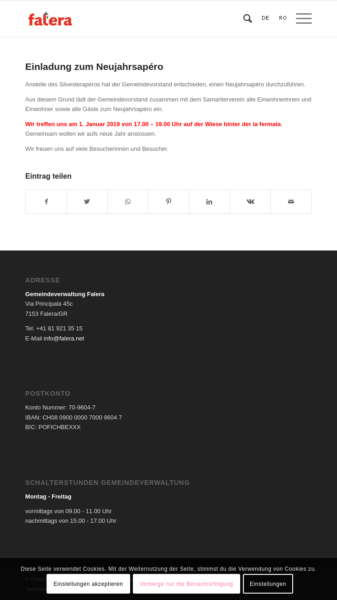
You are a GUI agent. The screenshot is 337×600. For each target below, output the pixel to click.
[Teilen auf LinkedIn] (210, 201)
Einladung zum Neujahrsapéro (94, 66)
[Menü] (299, 18)
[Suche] (243, 18)
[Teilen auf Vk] (250, 201)
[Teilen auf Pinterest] (168, 201)
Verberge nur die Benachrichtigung (186, 584)
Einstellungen (268, 584)
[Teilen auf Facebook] (46, 201)
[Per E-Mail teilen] (291, 201)
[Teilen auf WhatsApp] (128, 201)
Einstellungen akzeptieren (88, 584)
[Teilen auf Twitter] (87, 201)
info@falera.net (64, 338)
